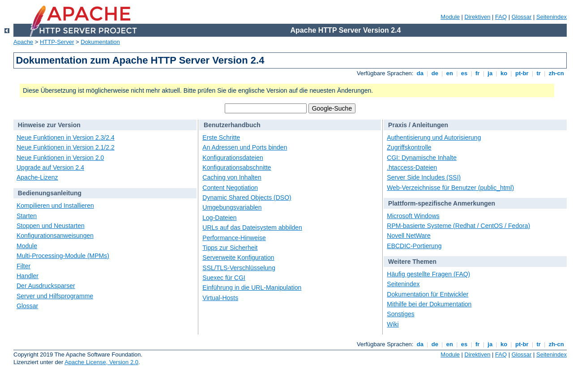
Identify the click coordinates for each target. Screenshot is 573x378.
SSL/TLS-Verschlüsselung (238, 267)
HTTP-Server (57, 42)
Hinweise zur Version (49, 125)
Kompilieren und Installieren (55, 205)
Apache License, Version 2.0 (101, 362)
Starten (27, 215)
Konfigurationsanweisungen (55, 235)
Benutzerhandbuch (232, 125)
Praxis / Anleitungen (418, 125)
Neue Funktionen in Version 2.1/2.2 (66, 147)
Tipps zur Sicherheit (229, 247)
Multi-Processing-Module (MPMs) (63, 255)
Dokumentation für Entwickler (427, 294)
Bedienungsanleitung (49, 193)
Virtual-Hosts (220, 297)
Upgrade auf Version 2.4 (50, 167)
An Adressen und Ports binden (244, 147)
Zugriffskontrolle (409, 147)
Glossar (522, 16)
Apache (23, 42)
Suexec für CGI (223, 277)
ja (490, 73)
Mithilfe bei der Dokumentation (429, 304)
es (464, 73)
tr (539, 73)
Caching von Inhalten (231, 177)
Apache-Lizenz (37, 177)
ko (504, 73)
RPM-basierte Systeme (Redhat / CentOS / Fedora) (458, 225)
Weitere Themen (412, 261)
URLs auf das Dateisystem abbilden (252, 227)
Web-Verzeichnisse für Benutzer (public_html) (450, 187)
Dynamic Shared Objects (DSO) (246, 197)
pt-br (521, 73)
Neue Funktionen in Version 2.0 (60, 157)
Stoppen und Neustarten (51, 225)
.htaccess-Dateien (412, 167)
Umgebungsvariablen (231, 207)
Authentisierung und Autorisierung (434, 137)
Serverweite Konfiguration (238, 257)
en (449, 73)
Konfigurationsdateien (232, 157)
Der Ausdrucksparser (46, 285)
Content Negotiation (230, 187)
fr (477, 73)
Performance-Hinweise (234, 237)
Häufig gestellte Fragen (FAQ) (428, 274)
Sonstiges (400, 314)
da (420, 73)
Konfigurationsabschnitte (236, 167)
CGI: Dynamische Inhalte (422, 157)
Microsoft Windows (413, 215)
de (435, 73)
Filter (23, 266)
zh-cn (556, 73)
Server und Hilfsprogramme (55, 296)
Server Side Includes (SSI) (424, 177)
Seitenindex (551, 16)
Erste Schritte (221, 137)
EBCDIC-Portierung (414, 245)
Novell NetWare (409, 235)
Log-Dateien (219, 217)
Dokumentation (100, 42)
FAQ (501, 16)
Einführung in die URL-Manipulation (251, 287)
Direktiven (478, 16)
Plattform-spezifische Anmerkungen (441, 203)
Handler (27, 275)
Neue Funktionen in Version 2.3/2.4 (66, 137)
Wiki (392, 324)
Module (450, 16)
